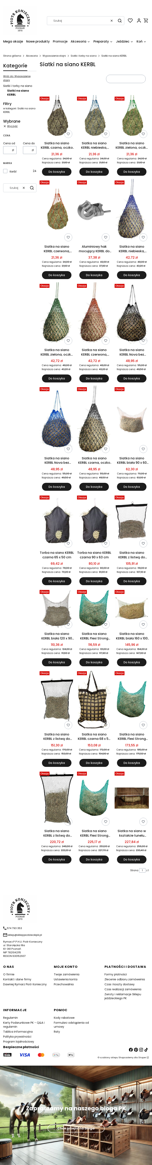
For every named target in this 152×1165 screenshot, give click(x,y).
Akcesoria (32, 55)
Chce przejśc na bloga (76, 1128)
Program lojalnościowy (18, 1042)
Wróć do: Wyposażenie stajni (16, 78)
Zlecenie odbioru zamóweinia (124, 979)
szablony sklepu (109, 1057)
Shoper (142, 1057)
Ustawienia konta (65, 979)
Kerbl (13, 172)
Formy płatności (115, 974)
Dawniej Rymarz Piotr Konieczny (25, 984)
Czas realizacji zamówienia (122, 989)
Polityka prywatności (17, 1037)
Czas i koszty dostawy (119, 984)
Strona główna (12, 55)
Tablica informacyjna (18, 1032)
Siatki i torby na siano (84, 55)
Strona (134, 870)
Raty (57, 1032)
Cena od (9, 143)
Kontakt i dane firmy (17, 979)
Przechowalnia (64, 984)
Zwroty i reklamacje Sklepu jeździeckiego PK (122, 996)
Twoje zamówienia (66, 974)
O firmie (8, 974)
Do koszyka (56, 172)
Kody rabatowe (64, 1018)
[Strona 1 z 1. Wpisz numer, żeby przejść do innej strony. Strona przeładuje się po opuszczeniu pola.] (142, 870)
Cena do (29, 143)
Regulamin (10, 1018)
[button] (119, 20)
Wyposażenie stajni (54, 55)
